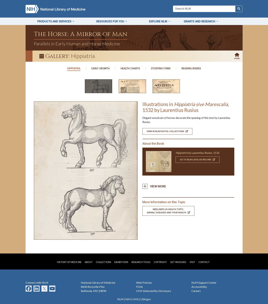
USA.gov (145, 299)
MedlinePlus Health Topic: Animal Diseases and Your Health (168, 211)
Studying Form (160, 68)
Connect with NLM (37, 282)
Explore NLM (158, 21)
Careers (196, 290)
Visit (192, 262)
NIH (128, 299)
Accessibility (199, 286)
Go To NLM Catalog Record (197, 159)
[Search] (204, 9)
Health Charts (130, 68)
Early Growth (100, 68)
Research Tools (141, 262)
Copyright (160, 262)
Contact (204, 262)
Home (237, 58)
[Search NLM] (238, 9)
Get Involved (178, 262)
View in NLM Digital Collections (167, 131)
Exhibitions (121, 262)
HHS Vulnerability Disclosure (153, 290)
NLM (120, 299)
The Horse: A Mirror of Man (80, 34)
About (89, 262)
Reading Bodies (191, 68)
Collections (103, 262)
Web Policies (144, 282)
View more (146, 186)
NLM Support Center (204, 282)
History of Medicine (69, 262)
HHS (136, 299)
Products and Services (54, 21)
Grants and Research (200, 21)
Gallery (57, 56)
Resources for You (110, 21)
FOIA (139, 286)
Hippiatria (73, 68)
